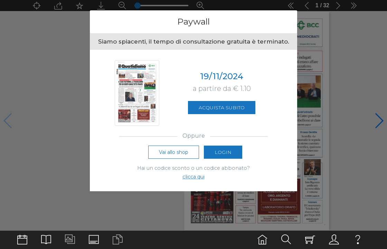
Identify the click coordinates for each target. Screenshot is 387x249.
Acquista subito (222, 107)
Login (223, 152)
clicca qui (193, 177)
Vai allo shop (173, 152)
